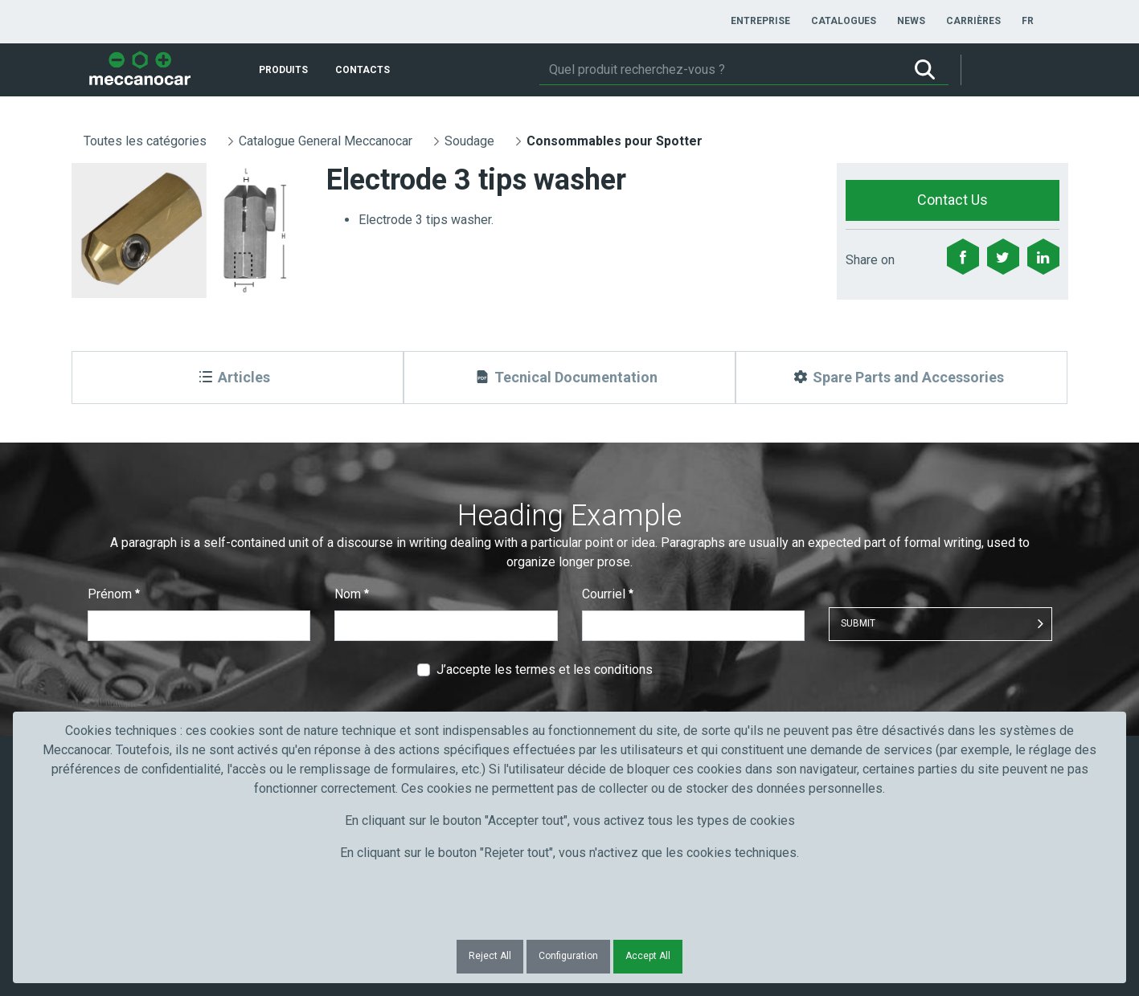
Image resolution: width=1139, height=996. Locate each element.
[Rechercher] (720, 70)
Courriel (607, 594)
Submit (858, 623)
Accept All (647, 955)
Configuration (568, 955)
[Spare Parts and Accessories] (901, 377)
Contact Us (952, 199)
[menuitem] (760, 21)
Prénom (114, 594)
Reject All (490, 955)
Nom (351, 594)
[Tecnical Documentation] (569, 377)
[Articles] (238, 377)
